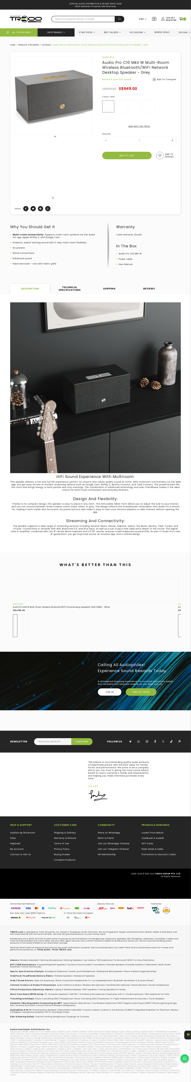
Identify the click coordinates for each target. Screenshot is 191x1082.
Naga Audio (32, 1055)
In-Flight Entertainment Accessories (129, 998)
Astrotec (173, 1031)
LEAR (66, 1051)
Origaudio (15, 1057)
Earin (90, 1042)
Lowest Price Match (153, 832)
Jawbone (50, 1049)
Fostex (159, 1044)
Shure (94, 1064)
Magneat (14, 1053)
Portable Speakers (63, 976)
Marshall (35, 1053)
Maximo (65, 1053)
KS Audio (39, 1051)
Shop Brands (54, 32)
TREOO (109, 1068)
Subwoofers (151, 964)
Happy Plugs (34, 1046)
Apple (144, 1031)
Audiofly (119, 1033)
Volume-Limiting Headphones (50, 1016)
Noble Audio (66, 1055)
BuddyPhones (74, 1038)
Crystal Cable (106, 1040)
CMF (13, 1040)
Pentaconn (131, 1057)
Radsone (31, 1061)
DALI (117, 1040)
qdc (140, 1059)
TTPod (146, 1068)
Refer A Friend (106, 838)
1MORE (25, 1031)
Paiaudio (68, 1057)
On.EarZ (153, 1055)
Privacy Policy (62, 849)
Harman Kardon (50, 1046)
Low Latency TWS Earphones (98, 960)
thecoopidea (64, 1068)
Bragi (38, 1038)
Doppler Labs (46, 1042)
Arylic (151, 1031)
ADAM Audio (51, 1031)
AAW (32, 1031)
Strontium (132, 1066)
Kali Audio (143, 1049)
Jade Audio (38, 1049)
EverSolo (75, 1044)
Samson (136, 1061)
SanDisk (158, 1061)
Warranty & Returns (65, 838)
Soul (54, 1066)
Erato (44, 1044)
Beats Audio (79, 1036)
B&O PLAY (49, 1036)
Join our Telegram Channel (113, 849)
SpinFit (103, 1066)
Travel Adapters (156, 998)
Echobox (141, 1042)
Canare (135, 1038)
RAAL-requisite (17, 1061)
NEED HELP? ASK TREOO (139, 126)
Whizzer (91, 1072)
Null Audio (131, 1055)
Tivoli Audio (98, 1068)
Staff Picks (86, 32)
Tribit (138, 1068)
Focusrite (149, 1044)
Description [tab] (30, 288)
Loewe (133, 1051)
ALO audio (99, 1031)
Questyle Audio (165, 1059)
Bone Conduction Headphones (71, 980)
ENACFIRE (23, 1044)
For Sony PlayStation (144, 960)
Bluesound (150, 1036)
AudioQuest (141, 1033)
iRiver (165, 1046)
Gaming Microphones (51, 960)
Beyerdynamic (111, 1036)
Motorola (14, 1055)
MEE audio (84, 1053)
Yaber (142, 1072)
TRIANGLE (129, 1068)
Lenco (90, 1051)
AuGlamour (168, 1033)
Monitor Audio (135, 1053)
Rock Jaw (82, 1061)
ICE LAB (125, 1046)
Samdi (127, 1061)
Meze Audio (113, 1053)
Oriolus (25, 1057)
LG (108, 1051)
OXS (50, 1057)
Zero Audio (172, 1072)
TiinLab (87, 1068)
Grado (23, 1046)
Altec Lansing (133, 1031)
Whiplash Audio (78, 1072)
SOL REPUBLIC (16, 1066)
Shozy (86, 1064)
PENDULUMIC (118, 1057)
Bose (12, 1038)
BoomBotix (172, 1036)
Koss (30, 1051)
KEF (166, 1049)
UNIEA (39, 1070)
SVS (149, 1066)
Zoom (13, 1074)
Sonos (40, 1066)
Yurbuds (161, 1072)
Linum (125, 1051)
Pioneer (172, 1057)
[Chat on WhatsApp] (185, 1058)
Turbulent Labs (157, 1068)
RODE (90, 1061)
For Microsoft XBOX (123, 960)
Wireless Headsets (29, 960)
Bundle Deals (162, 32)
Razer (49, 1061)
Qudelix (153, 1059)
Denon (14, 1042)
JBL (84, 1049)
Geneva (14, 1046)
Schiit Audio (25, 1064)
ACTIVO (39, 1031)
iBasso (116, 1046)
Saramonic (169, 1061)
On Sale (183, 32)
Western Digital (36, 1072)
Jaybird (61, 1049)
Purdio (119, 1059)
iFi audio (135, 1046)
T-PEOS (163, 1066)
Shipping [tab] (109, 288)
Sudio (142, 1066)
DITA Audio (33, 1042)
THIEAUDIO (77, 1068)
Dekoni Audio (161, 1040)
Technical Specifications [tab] (70, 289)
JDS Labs (92, 1049)
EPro (38, 1044)
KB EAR (160, 1049)
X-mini (125, 1072)
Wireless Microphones (94, 985)
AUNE (178, 1033)
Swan (155, 1066)
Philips (164, 1057)
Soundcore (63, 1066)
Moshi (156, 1053)
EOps (32, 1044)
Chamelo (161, 1038)
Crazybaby (72, 1040)
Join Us (109, 692)
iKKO (143, 1046)
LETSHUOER (100, 1051)
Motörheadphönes (169, 1053)
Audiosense (155, 1033)
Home (13, 45)
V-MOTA (103, 1070)
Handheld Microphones (118, 985)
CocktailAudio (24, 1040)
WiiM (99, 1072)
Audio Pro (108, 57)
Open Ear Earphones (44, 980)
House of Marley (104, 1046)
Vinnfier (164, 1070)
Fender (84, 1044)
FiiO (91, 1044)
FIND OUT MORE (141, 692)
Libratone (116, 1051)
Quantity (106, 134)
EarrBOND (98, 1042)
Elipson (13, 1044)
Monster (147, 1053)
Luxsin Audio (154, 1051)
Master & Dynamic (50, 1053)
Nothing (103, 1055)
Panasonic (80, 1057)
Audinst (54, 1033)
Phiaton (155, 1057)
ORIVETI (34, 1057)
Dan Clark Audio (128, 1040)
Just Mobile (124, 1049)
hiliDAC (90, 1046)
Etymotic (53, 1044)
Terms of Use (61, 843)
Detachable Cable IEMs (69, 1010)
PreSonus (64, 1059)
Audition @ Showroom (22, 832)
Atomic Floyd (23, 1033)
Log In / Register (171, 19)
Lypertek (166, 1051)
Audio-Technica (79, 1033)
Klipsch (23, 1051)
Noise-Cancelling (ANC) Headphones (54, 998)
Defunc (149, 1040)
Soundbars (99, 964)
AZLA (40, 1036)
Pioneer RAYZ (16, 1059)
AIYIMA (83, 1031)
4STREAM (46, 45)
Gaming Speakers (73, 960)
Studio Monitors (139, 985)
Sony (47, 1066)
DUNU (63, 1042)
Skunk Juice (136, 1064)
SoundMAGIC (91, 1066)
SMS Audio (158, 1064)
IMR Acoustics (154, 1046)
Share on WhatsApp (109, 832)
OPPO (169, 1055)
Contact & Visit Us (20, 854)
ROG (97, 1061)
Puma (112, 1059)
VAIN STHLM (114, 1070)
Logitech (142, 1051)
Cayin (144, 1038)
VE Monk (140, 1070)
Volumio (15, 1072)
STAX (110, 1066)
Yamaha (151, 1072)
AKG (90, 1031)
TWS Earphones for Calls (157, 994)
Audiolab (129, 1033)
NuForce (120, 1055)
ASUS (12, 1033)
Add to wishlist (169, 155)
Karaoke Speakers (116, 964)
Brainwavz (47, 1038)
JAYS (68, 1049)
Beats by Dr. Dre (94, 1036)
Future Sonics (171, 1044)
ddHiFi (141, 1040)
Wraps (106, 1072)
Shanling (58, 1064)
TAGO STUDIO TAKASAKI (21, 1068)
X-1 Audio (115, 1072)
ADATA (62, 1031)
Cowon (62, 1040)
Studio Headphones (159, 985)
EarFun (82, 1042)
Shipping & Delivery (65, 832)
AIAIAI (75, 1031)
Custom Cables (91, 1010)
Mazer (74, 1053)
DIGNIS (22, 1042)
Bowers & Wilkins (25, 1038)
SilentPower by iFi (107, 1064)
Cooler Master (50, 1040)
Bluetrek (161, 1036)
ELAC (171, 1042)
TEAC (42, 1068)
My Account (17, 849)
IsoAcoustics (16, 1049)
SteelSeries (120, 1066)
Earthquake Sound (126, 1042)
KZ (61, 1051)
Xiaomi (134, 1072)
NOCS (76, 1055)
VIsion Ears (175, 1070)
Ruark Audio (107, 1061)
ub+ (169, 1068)
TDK (36, 1068)
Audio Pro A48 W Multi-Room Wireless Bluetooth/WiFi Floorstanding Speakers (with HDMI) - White (61, 607)
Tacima (172, 1066)
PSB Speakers (100, 1059)
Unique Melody (51, 1070)
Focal (141, 1044)
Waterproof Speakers (84, 976)
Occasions (136, 32)
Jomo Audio (111, 1049)
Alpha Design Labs (115, 1031)
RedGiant (58, 1061)
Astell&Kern (161, 1031)
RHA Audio (70, 1061)
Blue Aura (125, 1036)
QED (145, 1059)
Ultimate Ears (17, 1070)
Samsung (148, 1061)
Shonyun (77, 1064)
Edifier (150, 1042)
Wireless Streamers (28, 45)
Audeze (35, 1033)
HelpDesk (15, 843)
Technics (51, 1068)
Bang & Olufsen (63, 1036)
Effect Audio (161, 1042)
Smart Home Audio (31, 966)
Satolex (14, 1064)
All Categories (21, 32)
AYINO (34, 1036)
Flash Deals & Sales (152, 849)
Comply (37, 1040)
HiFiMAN (81, 1046)
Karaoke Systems (135, 964)
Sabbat (118, 1061)
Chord (170, 1038)
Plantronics (30, 1059)
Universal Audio (68, 1070)
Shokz (68, 1064)
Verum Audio (152, 1070)
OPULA (177, 1055)
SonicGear (30, 1066)
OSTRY (43, 1057)
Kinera (14, 1051)
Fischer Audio (114, 1044)
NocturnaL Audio (89, 1055)
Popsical (53, 1059)
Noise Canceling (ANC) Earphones (92, 998)
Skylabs (148, 1064)
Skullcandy (123, 1064)
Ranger (41, 1061)
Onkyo (162, 1055)
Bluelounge (137, 1036)
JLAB (101, 1049)
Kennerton (175, 1049)
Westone (50, 1072)
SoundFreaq (77, 1066)
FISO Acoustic (129, 1044)
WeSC (24, 1072)
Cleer (178, 1038)
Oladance (143, 1055)
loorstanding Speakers (45, 1010)
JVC (134, 1049)
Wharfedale (62, 1072)
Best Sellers (111, 32)
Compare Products (154, 19)
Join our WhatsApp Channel (113, 843)
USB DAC (73, 994)
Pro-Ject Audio (78, 1059)
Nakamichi (52, 1055)
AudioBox (94, 1033)
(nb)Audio (15, 1031)
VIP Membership (107, 854)
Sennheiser (47, 1064)
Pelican (106, 1057)
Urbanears (83, 1070)
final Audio (100, 1044)
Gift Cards (147, 843)
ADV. (69, 1031)
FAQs (13, 838)
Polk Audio (42, 1059)
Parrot (90, 1057)
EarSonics (110, 1042)
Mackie (175, 1051)
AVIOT (26, 1036)
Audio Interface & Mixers (69, 985)
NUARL (112, 1055)
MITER (123, 1053)
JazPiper (77, 1049)
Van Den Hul (128, 1070)
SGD (141, 19)
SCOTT (36, 1064)
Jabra (28, 1049)
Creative (84, 1040)
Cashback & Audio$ (153, 838)
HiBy (74, 1046)
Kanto (152, 1049)
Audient (45, 1033)
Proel (89, 1059)
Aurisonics (16, 1036)
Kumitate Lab (51, 1051)
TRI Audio (118, 1068)
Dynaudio (72, 1042)
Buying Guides (62, 854)
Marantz (25, 1053)
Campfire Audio (122, 1038)
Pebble (98, 1057)
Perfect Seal (144, 1057)
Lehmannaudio (78, 1051)
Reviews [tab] (149, 288)
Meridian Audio (98, 1053)
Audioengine (106, 1033)
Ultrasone (30, 1070)
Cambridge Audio (103, 1038)
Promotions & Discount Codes (159, 854)
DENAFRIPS (175, 1040)
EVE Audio (64, 1044)
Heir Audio (65, 1046)
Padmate (58, 1057)
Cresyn (93, 1040)
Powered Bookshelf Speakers (51, 964)
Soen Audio (171, 1064)
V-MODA (94, 1070)
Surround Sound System (80, 964)
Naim (43, 1055)
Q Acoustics (130, 1059)
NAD (23, 1055)
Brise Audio (60, 1038)
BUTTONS (87, 1038)
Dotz (57, 1042)
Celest (151, 1038)
